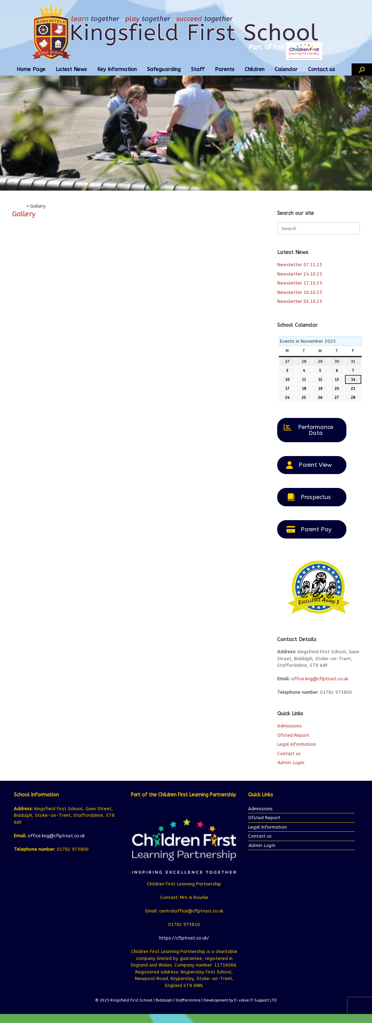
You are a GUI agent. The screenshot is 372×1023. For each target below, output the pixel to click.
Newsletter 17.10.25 (299, 283)
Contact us (321, 69)
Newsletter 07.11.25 (299, 264)
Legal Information (296, 744)
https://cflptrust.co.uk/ (184, 938)
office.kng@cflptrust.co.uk (319, 678)
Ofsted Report (293, 735)
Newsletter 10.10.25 (299, 292)
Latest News (71, 69)
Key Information (117, 69)
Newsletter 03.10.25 (299, 301)
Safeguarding (164, 69)
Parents (224, 69)
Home (18, 206)
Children (254, 69)
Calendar (286, 69)
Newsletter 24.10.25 (299, 274)
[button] (362, 69)
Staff (198, 69)
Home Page (31, 69)
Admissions (289, 725)
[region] (186, 133)
